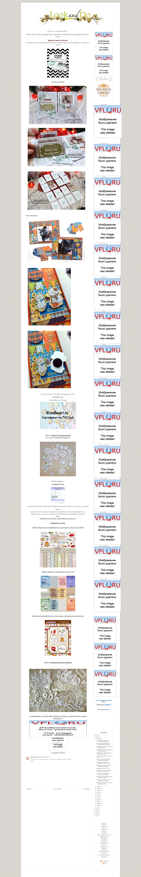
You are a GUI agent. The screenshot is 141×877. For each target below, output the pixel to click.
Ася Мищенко (105, 861)
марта (98, 801)
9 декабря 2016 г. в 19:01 (43, 757)
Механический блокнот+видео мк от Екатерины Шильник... (104, 750)
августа (98, 792)
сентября (99, 790)
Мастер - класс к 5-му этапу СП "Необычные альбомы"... (103, 766)
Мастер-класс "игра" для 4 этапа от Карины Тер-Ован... (104, 783)
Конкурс (103, 831)
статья (103, 853)
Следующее (29, 789)
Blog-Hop (104, 856)
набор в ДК (103, 838)
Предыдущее (87, 789)
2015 (96, 808)
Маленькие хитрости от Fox (103, 834)
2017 (96, 735)
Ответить (32, 761)
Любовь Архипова (58, 82)
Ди (105, 863)
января (98, 805)
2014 (96, 809)
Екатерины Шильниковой (61, 662)
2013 (96, 811)
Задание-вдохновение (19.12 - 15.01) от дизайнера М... (104, 747)
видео (103, 828)
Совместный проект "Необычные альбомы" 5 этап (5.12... (104, 771)
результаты (59, 744)
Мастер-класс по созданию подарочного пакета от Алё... (103, 763)
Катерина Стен (58, 484)
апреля (98, 799)
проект (103, 844)
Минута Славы (103, 836)
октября (98, 788)
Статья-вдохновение (103, 855)
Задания (103, 829)
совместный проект (103, 851)
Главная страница (58, 789)
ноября (98, 786)
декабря (99, 738)
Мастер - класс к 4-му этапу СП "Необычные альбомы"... (103, 780)
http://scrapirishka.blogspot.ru (59, 438)
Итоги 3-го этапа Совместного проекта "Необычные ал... (103, 774)
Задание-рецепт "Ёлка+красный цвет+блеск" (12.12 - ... (103, 753)
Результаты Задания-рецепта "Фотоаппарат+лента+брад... (103, 744)
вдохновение (104, 826)
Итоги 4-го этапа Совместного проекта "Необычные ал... (103, 759)
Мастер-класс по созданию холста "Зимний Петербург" (104, 777)
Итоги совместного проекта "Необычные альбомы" (102, 741)
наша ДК (103, 839)
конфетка (104, 833)
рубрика (103, 848)
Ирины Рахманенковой (61, 435)
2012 (96, 813)
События (103, 850)
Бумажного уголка (58, 523)
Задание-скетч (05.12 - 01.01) (103, 768)
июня (98, 796)
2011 (96, 815)
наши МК (103, 841)
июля (98, 794)
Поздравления (103, 843)
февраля (99, 803)
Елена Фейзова (31, 216)
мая (98, 797)
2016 (96, 737)
